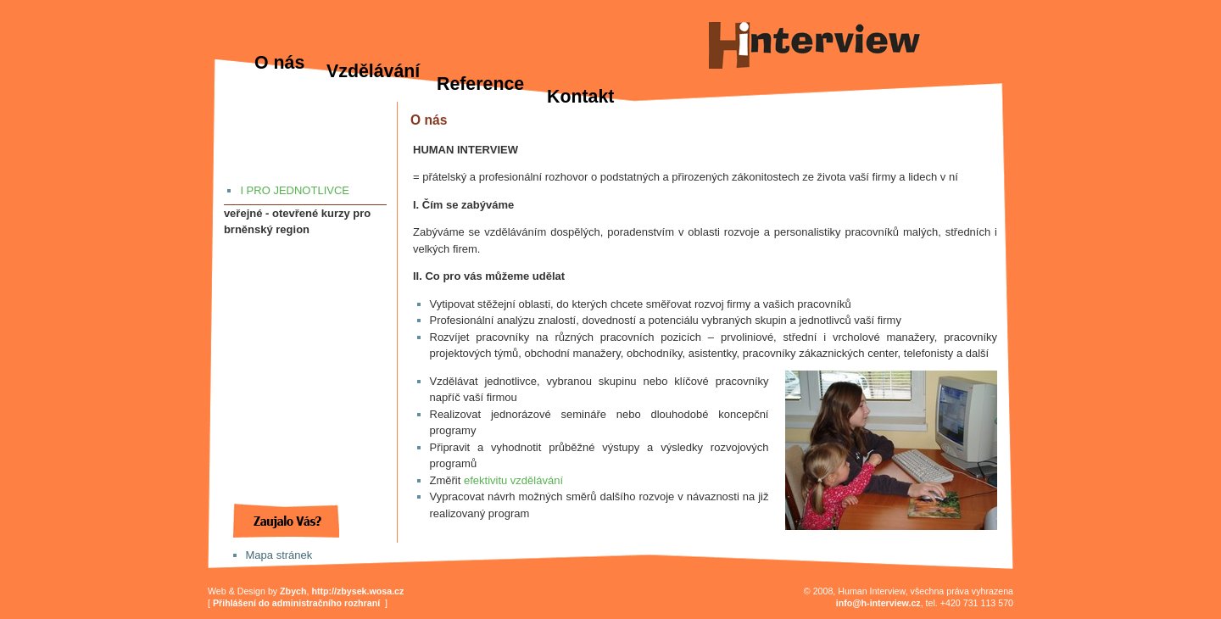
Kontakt (580, 96)
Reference (480, 84)
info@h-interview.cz (878, 603)
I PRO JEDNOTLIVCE (294, 190)
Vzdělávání (373, 71)
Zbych (293, 591)
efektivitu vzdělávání (513, 480)
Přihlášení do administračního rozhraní (296, 603)
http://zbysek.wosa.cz (357, 591)
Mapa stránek (279, 555)
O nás (279, 63)
